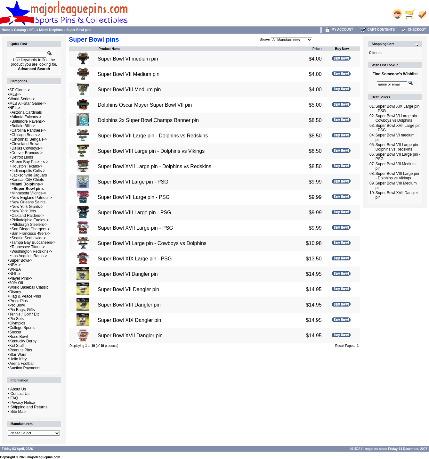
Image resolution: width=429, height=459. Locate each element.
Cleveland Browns (27, 144)
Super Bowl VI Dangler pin (128, 274)
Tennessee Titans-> (28, 247)
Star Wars (17, 354)
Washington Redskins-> (32, 251)
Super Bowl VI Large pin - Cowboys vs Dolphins (152, 243)
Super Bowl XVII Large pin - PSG (135, 228)
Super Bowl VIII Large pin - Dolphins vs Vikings (151, 151)
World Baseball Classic (29, 287)
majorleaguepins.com (43, 457)
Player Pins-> (20, 278)
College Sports (22, 327)
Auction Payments (24, 368)
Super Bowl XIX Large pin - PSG (135, 258)
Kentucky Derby (22, 341)
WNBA (15, 269)
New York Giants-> (28, 206)
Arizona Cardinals (27, 112)
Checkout (413, 29)
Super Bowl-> (20, 260)
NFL (32, 30)
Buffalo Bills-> (23, 126)
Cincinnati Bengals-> (29, 139)
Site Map (18, 411)
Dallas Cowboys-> (27, 148)
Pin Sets (16, 318)
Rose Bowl (18, 336)
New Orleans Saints (28, 202)
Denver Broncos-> (27, 153)
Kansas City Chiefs (28, 179)
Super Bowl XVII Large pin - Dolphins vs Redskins (154, 166)
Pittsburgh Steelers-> (29, 224)
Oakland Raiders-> (28, 215)
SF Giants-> (19, 90)
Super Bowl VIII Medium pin (129, 89)
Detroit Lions (22, 157)
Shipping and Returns (29, 407)
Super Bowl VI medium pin (128, 58)
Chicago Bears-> (26, 135)
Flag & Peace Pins (25, 296)
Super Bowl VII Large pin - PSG (134, 197)
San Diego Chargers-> (31, 229)
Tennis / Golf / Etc (24, 314)
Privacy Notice (23, 402)
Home (6, 30)
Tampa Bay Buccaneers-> (34, 242)
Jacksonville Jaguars (29, 175)
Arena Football (21, 363)
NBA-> (15, 265)
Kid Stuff (16, 345)
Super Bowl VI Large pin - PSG (133, 181)
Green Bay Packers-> (30, 162)
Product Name (109, 49)
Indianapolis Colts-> (28, 170)
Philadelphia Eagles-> (30, 220)
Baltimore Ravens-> (28, 121)
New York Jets (24, 211)
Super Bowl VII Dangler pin (128, 289)
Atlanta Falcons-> (27, 117)
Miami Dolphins (51, 30)
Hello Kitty (18, 359)
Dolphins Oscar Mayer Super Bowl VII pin (145, 105)
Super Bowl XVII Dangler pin (130, 335)
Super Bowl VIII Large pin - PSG (134, 212)
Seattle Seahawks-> (29, 238)
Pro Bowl (17, 305)
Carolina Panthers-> (29, 130)
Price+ (317, 49)
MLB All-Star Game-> (27, 103)
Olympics (17, 323)
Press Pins (18, 301)
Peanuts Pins (20, 350)
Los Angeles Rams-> (29, 256)
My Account (339, 29)
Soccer (15, 332)
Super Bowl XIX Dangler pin (129, 320)
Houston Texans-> (27, 166)
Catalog (20, 30)
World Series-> (22, 99)
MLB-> (15, 94)
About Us (18, 389)
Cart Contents (377, 29)
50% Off (16, 283)
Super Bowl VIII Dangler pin (129, 304)
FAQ (14, 398)
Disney (15, 292)
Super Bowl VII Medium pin (128, 74)
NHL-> (14, 274)
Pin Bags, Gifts (22, 309)
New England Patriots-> (32, 197)
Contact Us (20, 393)
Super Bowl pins (78, 30)
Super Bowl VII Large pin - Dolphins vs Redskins (153, 135)
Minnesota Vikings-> (29, 193)
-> (14, 108)
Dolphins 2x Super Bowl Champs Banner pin (148, 120)
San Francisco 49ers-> (31, 233)
